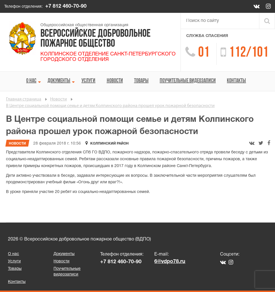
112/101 (248, 53)
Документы (59, 81)
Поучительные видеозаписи (188, 81)
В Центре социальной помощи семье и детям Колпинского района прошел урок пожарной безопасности (110, 106)
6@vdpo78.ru (169, 261)
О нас (31, 81)
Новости (115, 81)
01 (204, 53)
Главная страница (23, 99)
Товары (141, 81)
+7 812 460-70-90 (66, 6)
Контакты (236, 81)
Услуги (88, 81)
